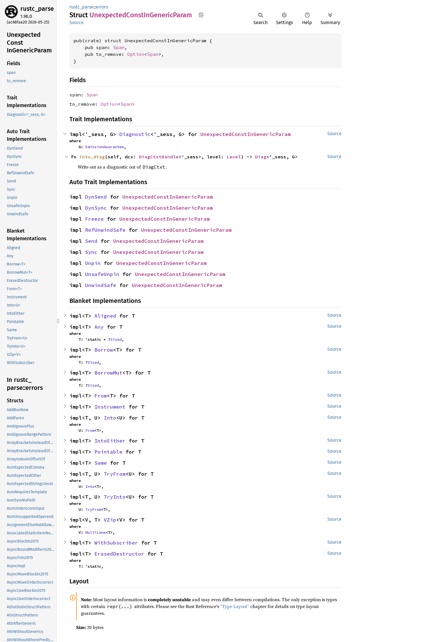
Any (99, 327)
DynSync (96, 208)
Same (100, 463)
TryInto (115, 497)
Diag (260, 157)
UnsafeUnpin (102, 274)
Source (76, 22)
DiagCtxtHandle (159, 157)
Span (118, 47)
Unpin (93, 263)
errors (102, 7)
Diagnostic (134, 134)
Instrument (110, 406)
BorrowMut (108, 372)
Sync (91, 252)
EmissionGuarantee (104, 146)
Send (91, 241)
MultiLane (95, 532)
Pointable (108, 451)
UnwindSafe (100, 285)
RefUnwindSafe (105, 230)
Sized (116, 339)
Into (110, 417)
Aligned (105, 316)
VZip (110, 519)
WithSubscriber (116, 542)
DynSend (96, 197)
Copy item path (201, 15)
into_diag (92, 157)
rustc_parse (37, 8)
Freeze (94, 219)
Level (234, 157)
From (100, 395)
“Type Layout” (234, 606)
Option (135, 54)
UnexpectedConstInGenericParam (245, 134)
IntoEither (110, 440)
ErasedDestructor (119, 553)
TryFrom (115, 474)
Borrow (103, 349)
